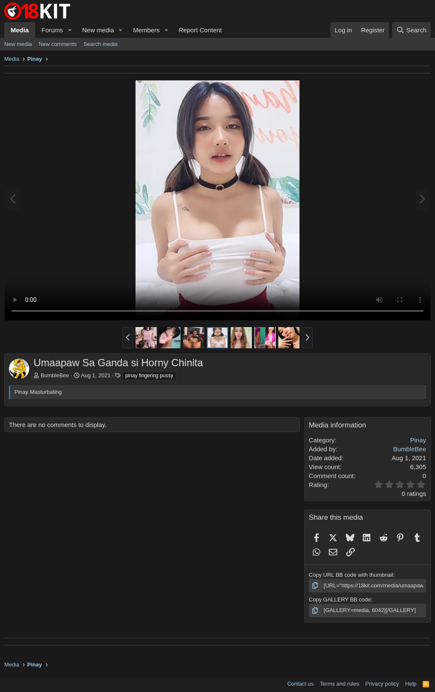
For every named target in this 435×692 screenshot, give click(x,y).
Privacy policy (382, 684)
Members (146, 30)
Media (20, 30)
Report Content (200, 30)
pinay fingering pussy (149, 376)
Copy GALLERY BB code (340, 599)
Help (411, 684)
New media (98, 30)
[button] (70, 30)
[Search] (411, 30)
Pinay (418, 440)
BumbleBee (55, 375)
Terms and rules (339, 684)
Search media (101, 44)
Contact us (300, 684)
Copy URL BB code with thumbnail (351, 575)
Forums (52, 30)
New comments (58, 44)
